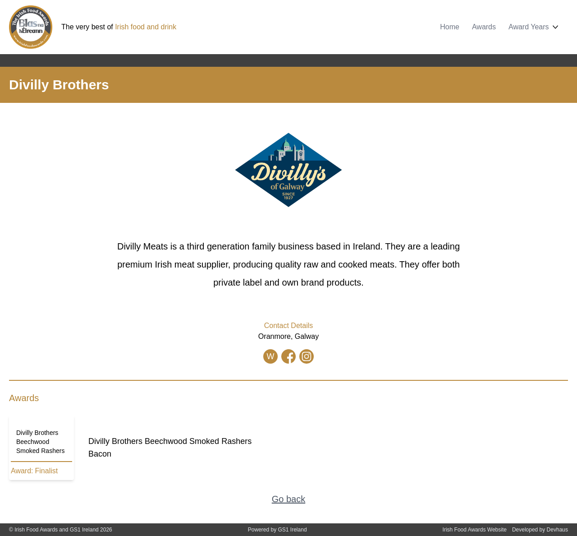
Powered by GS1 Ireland (277, 530)
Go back (288, 499)
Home (449, 27)
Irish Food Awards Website (475, 530)
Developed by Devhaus (540, 530)
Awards (484, 27)
